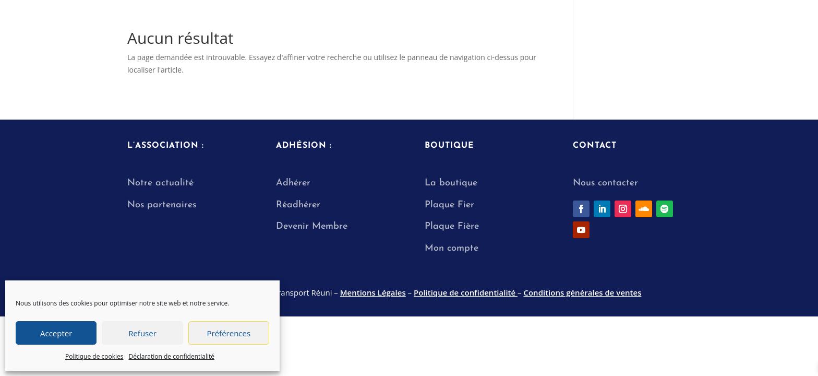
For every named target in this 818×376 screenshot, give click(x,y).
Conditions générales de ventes (582, 292)
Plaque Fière (452, 226)
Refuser (142, 333)
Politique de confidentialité (466, 292)
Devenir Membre (311, 226)
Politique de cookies (94, 356)
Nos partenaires (161, 205)
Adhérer (293, 183)
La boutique (451, 183)
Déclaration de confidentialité (172, 356)
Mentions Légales (373, 292)
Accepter (56, 333)
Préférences (229, 333)
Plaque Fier (449, 205)
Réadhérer (299, 205)
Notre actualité (160, 183)
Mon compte (451, 248)
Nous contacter (605, 183)
